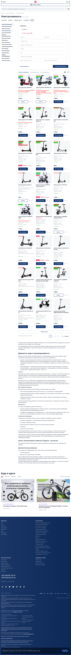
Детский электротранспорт (6, 35)
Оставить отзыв (39, 544)
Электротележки (6, 60)
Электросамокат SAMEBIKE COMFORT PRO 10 (60, 217)
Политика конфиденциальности (43, 522)
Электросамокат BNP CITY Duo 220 (43, 312)
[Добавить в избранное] (30, 101)
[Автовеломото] (35, 2)
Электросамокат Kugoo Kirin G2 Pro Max (61, 248)
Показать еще (44, 331)
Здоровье (3, 569)
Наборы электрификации (6, 55)
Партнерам (3, 532)
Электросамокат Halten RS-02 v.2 (25, 312)
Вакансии (3, 529)
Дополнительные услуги (41, 541)
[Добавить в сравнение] (32, 101)
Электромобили (5, 50)
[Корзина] (69, 1)
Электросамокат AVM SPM (24, 87)
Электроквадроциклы (7, 46)
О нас (2, 524)
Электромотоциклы (7, 44)
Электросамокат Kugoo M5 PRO (44, 216)
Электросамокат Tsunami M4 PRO (61, 120)
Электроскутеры (6, 28)
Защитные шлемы (6, 38)
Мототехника (39, 559)
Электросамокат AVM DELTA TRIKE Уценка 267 (43, 185)
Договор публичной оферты (42, 546)
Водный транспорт (5, 564)
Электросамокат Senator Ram (43, 248)
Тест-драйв (4, 527)
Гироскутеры (5, 48)
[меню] (3, 2)
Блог (2, 531)
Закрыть (65, 650)
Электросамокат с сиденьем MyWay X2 (43, 120)
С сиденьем (26, 20)
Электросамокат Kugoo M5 (25, 248)
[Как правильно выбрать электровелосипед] (17, 495)
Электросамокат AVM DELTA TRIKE (25, 217)
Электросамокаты (6, 30)
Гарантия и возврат (40, 542)
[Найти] (68, 9)
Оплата (37, 537)
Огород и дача (4, 563)
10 (62, 336)
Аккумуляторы (5, 52)
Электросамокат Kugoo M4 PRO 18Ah (26, 280)
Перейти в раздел (65, 476)
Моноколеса (5, 40)
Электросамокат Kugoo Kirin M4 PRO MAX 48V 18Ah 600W (44, 280)
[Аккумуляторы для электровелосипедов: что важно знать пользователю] (53, 495)
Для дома (3, 571)
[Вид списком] (68, 72)
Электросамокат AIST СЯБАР (25, 119)
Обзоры (13, 476)
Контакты (3, 526)
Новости (7, 476)
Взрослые (4, 20)
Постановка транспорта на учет (43, 552)
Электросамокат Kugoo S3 (24, 184)
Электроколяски (6, 42)
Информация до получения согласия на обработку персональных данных (42, 532)
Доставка (38, 536)
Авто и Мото (4, 559)
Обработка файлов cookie (42, 551)
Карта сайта (4, 534)
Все (2, 476)
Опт (2, 522)
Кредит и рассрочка (40, 539)
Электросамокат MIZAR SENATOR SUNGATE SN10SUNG (61, 312)
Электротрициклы (6, 32)
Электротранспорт (7, 24)
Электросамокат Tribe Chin (60, 153)
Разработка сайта (60, 597)
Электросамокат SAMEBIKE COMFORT (60, 280)
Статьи (19, 476)
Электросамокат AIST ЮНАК (25, 153)
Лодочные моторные (40, 564)
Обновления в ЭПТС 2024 (42, 554)
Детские (10, 20)
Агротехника (4, 561)
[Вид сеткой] (64, 72)
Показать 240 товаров (60, 66)
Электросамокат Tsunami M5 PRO (43, 154)
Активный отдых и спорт (7, 568)
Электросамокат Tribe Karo (60, 184)
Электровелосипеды (7, 26)
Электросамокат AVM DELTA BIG (62, 87)
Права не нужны (18, 20)
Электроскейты (5, 58)
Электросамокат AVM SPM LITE (43, 87)
